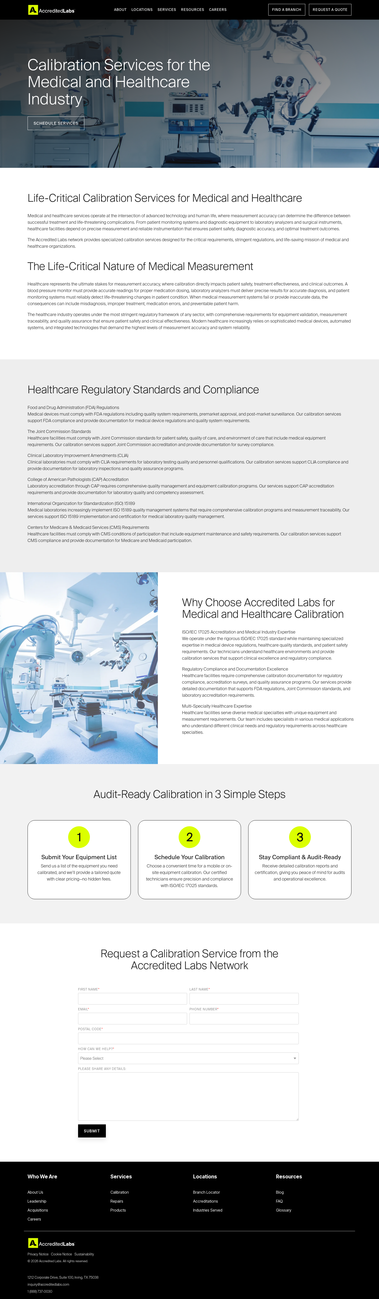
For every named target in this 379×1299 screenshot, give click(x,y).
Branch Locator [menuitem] (206, 1192)
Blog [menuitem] (280, 1192)
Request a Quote (330, 10)
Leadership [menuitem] (37, 1201)
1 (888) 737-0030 (40, 1291)
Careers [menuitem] (34, 1219)
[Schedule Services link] (56, 123)
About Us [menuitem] (35, 1192)
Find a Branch (286, 10)
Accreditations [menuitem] (205, 1201)
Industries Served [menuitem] (207, 1210)
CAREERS (218, 10)
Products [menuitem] (118, 1210)
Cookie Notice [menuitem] (61, 1254)
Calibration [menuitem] (119, 1192)
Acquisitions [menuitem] (38, 1210)
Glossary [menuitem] (283, 1210)
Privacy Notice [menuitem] (38, 1254)
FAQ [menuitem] (279, 1201)
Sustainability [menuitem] (84, 1254)
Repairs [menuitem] (116, 1201)
